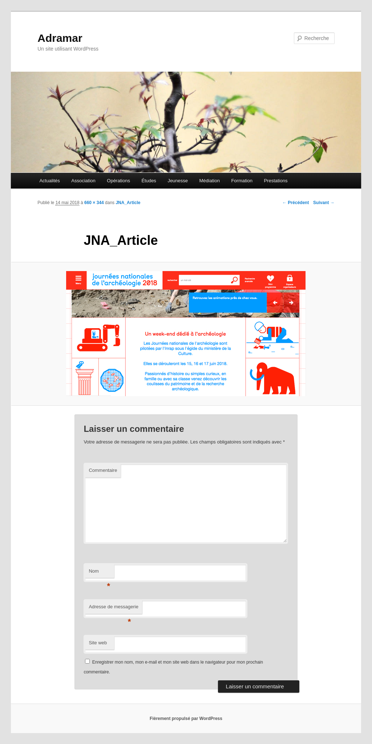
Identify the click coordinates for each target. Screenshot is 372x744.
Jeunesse (177, 180)
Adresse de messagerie (113, 609)
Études (148, 180)
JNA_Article (128, 202)
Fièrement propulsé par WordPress (186, 718)
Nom (99, 573)
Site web (98, 642)
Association (83, 180)
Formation (241, 180)
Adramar (59, 38)
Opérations (118, 180)
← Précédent (295, 202)
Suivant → (324, 202)
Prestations (275, 180)
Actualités (49, 180)
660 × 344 (94, 202)
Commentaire (103, 470)
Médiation (209, 180)
